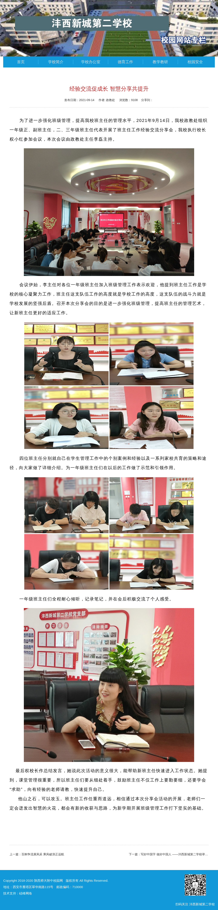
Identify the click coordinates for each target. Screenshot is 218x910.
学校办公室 (90, 62)
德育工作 (125, 62)
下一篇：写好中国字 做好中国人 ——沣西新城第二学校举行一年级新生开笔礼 (168, 854)
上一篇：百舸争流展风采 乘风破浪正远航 (37, 854)
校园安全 (195, 62)
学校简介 (55, 62)
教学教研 (160, 62)
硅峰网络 (25, 893)
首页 (21, 62)
